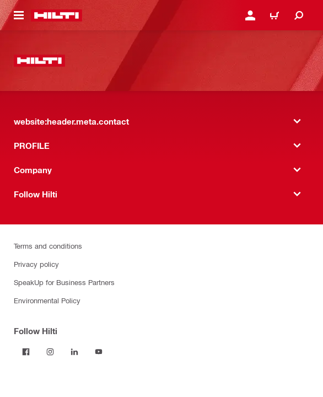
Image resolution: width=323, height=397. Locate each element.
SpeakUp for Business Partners (64, 282)
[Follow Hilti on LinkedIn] (74, 352)
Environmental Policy (47, 300)
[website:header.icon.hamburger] (19, 15)
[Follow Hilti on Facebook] (26, 352)
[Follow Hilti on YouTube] (99, 352)
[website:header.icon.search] (299, 15)
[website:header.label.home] (56, 15)
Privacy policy (36, 264)
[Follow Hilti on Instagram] (50, 352)
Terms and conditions (48, 246)
